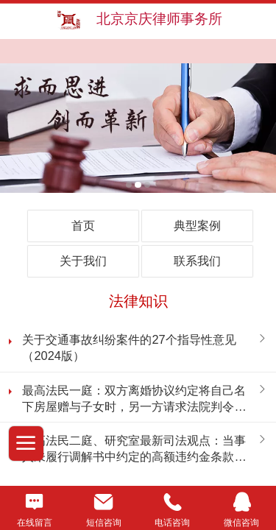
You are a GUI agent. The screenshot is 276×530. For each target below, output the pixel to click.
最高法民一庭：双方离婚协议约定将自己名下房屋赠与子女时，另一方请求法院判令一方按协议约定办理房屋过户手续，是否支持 (134, 399)
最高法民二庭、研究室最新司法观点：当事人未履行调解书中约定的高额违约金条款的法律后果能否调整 (134, 449)
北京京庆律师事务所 (159, 18)
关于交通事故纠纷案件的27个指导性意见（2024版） (129, 347)
